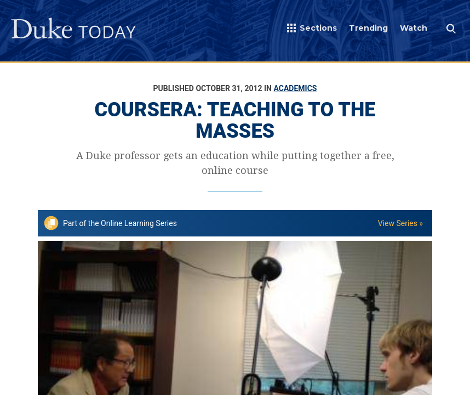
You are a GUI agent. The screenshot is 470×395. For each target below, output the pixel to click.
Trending (368, 28)
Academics (295, 88)
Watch (413, 28)
